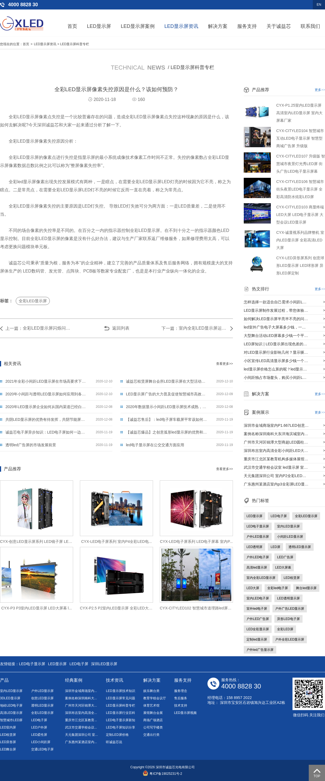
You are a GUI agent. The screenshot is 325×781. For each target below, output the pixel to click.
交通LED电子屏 (42, 749)
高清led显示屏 (256, 567)
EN (319, 4)
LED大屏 (252, 588)
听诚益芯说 (114, 742)
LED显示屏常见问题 (120, 698)
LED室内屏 (8, 727)
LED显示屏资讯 (181, 26)
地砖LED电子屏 (11, 705)
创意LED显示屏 (42, 698)
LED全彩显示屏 (257, 629)
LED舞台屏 (8, 749)
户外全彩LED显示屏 (289, 639)
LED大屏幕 (283, 567)
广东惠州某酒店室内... (81, 742)
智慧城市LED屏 (11, 720)
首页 (72, 26)
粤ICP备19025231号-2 (162, 774)
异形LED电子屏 (288, 619)
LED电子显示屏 (257, 526)
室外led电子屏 (256, 609)
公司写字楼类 (153, 727)
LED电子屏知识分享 (120, 727)
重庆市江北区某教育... (81, 720)
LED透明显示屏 (288, 598)
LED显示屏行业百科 (120, 713)
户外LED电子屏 (257, 557)
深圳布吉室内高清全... (81, 713)
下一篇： (170, 328)
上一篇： (14, 328)
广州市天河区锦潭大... (81, 705)
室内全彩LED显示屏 (260, 578)
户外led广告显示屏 (260, 650)
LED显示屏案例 (138, 26)
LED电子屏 (279, 516)
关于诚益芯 (278, 26)
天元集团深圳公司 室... (81, 735)
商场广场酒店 (153, 720)
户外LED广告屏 (257, 619)
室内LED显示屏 (288, 526)
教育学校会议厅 (154, 698)
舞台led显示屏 (306, 588)
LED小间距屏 (40, 742)
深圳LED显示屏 (104, 664)
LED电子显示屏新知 (120, 720)
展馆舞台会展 (153, 713)
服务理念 (180, 691)
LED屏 (275, 547)
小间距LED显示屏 (290, 537)
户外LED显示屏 (257, 537)
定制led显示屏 (256, 639)
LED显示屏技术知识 (120, 691)
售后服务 (180, 698)
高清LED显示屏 (11, 713)
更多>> (320, 90)
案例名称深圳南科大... (81, 698)
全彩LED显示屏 (33, 300)
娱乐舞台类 (151, 691)
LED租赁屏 (292, 578)
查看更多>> (224, 364)
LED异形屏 (8, 742)
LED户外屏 (39, 727)
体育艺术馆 (151, 705)
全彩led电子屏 (277, 588)
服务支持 (247, 26)
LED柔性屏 (39, 735)
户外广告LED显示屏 (289, 609)
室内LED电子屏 (257, 598)
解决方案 (217, 26)
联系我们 (310, 26)
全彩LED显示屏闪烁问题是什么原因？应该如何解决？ (47, 328)
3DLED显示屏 (10, 698)
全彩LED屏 (285, 629)
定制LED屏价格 (117, 735)
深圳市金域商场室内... (81, 691)
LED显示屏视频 (185, 713)
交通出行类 (151, 735)
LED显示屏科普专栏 (74, 44)
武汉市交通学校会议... (81, 727)
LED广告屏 (285, 557)
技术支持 (180, 705)
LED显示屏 (99, 26)
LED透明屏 (254, 547)
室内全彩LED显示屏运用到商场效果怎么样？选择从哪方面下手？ (203, 328)
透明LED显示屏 (299, 547)
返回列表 (120, 328)
